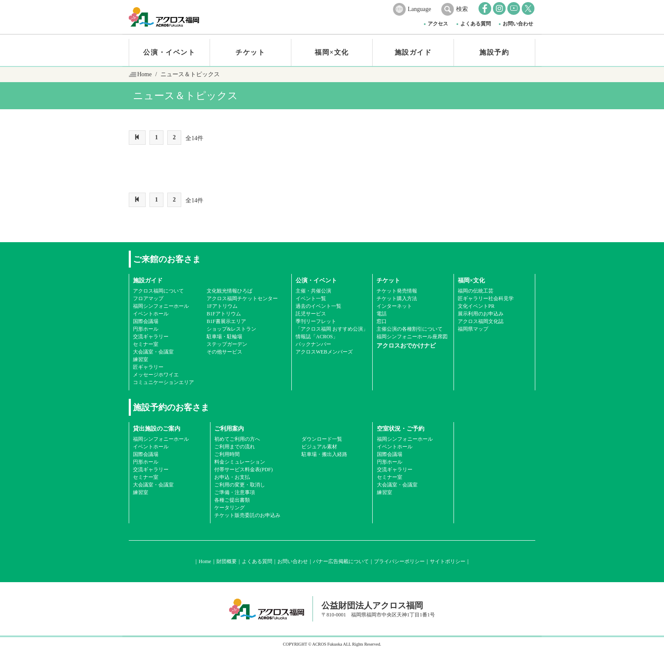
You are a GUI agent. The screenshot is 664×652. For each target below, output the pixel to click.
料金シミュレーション (239, 462)
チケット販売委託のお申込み (247, 515)
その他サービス (224, 352)
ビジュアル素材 (319, 447)
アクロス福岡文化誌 (481, 321)
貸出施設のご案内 (156, 428)
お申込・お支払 (232, 477)
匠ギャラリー (148, 367)
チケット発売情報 (396, 291)
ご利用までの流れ (234, 447)
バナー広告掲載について (341, 561)
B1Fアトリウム (224, 314)
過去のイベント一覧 (318, 306)
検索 (462, 9)
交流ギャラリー (151, 337)
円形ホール (145, 329)
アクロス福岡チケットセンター (242, 298)
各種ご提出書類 (232, 500)
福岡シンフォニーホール (161, 306)
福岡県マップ (473, 329)
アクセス (438, 24)
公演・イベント (169, 52)
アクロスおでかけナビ (406, 346)
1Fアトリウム (222, 306)
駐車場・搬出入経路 (324, 454)
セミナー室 (145, 344)
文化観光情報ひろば (229, 291)
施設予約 (494, 52)
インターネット (394, 306)
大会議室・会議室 (153, 352)
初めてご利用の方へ (237, 439)
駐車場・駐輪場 (224, 337)
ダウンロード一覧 (322, 439)
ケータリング (229, 508)
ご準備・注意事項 (234, 492)
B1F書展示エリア (226, 321)
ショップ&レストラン (231, 329)
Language (419, 9)
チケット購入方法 (396, 298)
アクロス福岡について (158, 291)
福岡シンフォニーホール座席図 (412, 337)
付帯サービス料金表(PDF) (243, 469)
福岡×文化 (332, 52)
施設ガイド (413, 52)
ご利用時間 (227, 454)
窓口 (381, 321)
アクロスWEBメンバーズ (324, 352)
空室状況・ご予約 (400, 428)
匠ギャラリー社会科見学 (486, 298)
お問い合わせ (518, 24)
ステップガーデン (227, 344)
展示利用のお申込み (481, 314)
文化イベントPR (476, 306)
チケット (250, 52)
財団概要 (226, 561)
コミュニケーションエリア (163, 382)
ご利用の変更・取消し (239, 485)
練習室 (140, 359)
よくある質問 (475, 24)
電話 (381, 314)
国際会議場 (145, 321)
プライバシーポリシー (399, 561)
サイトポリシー (447, 561)
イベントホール (151, 314)
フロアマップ (148, 298)
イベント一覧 (311, 298)
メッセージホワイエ (156, 375)
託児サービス (311, 314)
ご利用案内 (229, 428)
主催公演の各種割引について (409, 329)
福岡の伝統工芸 (475, 291)
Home (144, 74)
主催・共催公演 (313, 291)
